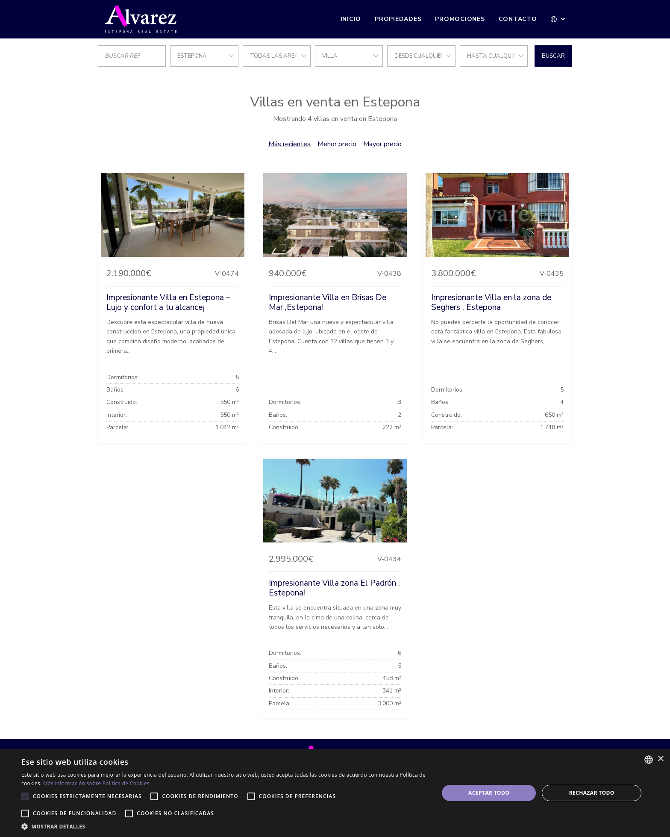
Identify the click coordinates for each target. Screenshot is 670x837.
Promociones (460, 19)
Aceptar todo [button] (488, 792)
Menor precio (336, 144)
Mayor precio (382, 144)
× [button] (660, 759)
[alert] (335, 793)
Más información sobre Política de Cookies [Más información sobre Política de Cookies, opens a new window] (96, 783)
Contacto (518, 19)
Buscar (553, 56)
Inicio (351, 19)
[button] (558, 19)
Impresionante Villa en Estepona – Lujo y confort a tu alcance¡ (168, 302)
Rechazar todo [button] (591, 792)
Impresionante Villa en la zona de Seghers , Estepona (491, 302)
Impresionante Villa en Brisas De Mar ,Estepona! (327, 302)
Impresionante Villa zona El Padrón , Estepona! (334, 588)
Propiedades (398, 19)
